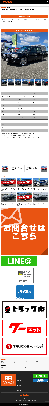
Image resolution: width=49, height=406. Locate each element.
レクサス (37, 367)
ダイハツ (14, 368)
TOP (18, 375)
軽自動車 (2, 362)
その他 (14, 362)
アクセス (19, 382)
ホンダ (14, 367)
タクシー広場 (22, 404)
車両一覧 (19, 377)
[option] (24, 55)
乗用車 (37, 361)
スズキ (2, 368)
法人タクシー (4, 7)
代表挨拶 (19, 388)
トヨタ (8, 7)
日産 (25, 367)
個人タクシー (15, 361)
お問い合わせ (19, 390)
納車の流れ (19, 380)
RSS (24, 398)
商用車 (26, 361)
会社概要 (19, 385)
